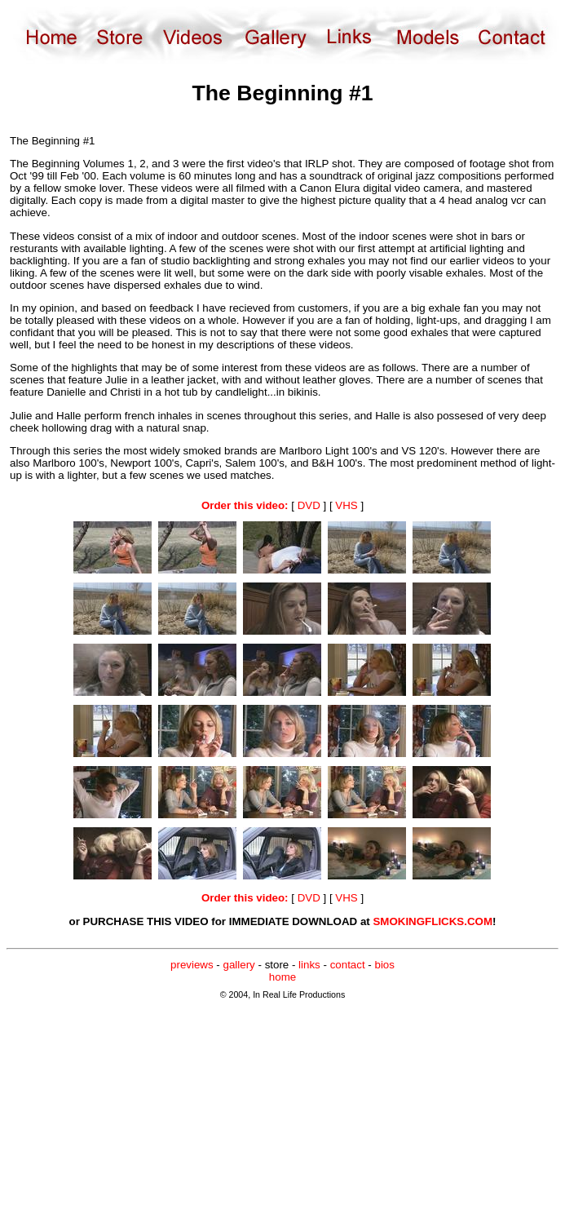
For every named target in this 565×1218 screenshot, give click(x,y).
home (282, 977)
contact (347, 965)
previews (192, 965)
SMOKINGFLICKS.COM (432, 921)
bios (384, 965)
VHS (346, 505)
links (309, 965)
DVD (309, 505)
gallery (239, 965)
